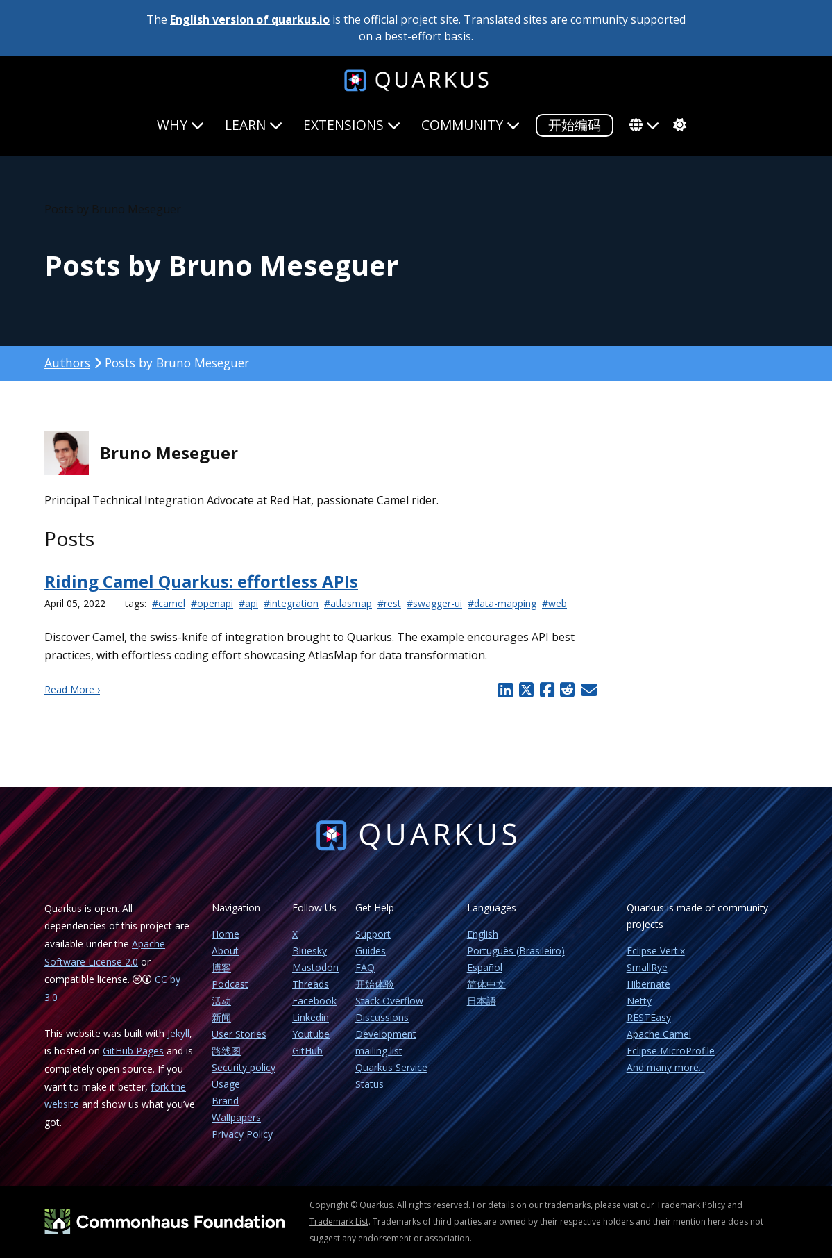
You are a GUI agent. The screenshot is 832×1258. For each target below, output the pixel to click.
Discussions (382, 1017)
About (225, 950)
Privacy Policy (242, 1134)
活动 (221, 1000)
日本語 (481, 1000)
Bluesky (309, 950)
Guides (370, 950)
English (482, 934)
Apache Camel (659, 1034)
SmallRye (647, 967)
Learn (253, 124)
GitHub (307, 1050)
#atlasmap (348, 603)
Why (180, 124)
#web (554, 603)
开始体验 (374, 984)
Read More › (72, 689)
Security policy (243, 1067)
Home (225, 934)
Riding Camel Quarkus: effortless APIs (201, 581)
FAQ (365, 967)
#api (248, 603)
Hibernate (648, 984)
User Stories (239, 1034)
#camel (168, 603)
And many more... (666, 1067)
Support (373, 934)
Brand (225, 1100)
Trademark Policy (690, 1205)
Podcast (230, 984)
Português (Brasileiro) (516, 950)
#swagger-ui (434, 603)
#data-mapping (502, 603)
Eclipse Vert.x (656, 950)
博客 (221, 967)
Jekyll (178, 1033)
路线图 (226, 1050)
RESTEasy (649, 1017)
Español (484, 967)
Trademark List (338, 1221)
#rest (389, 603)
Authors (67, 362)
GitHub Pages (133, 1050)
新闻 (221, 1017)
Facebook (314, 1000)
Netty (639, 1000)
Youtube (311, 1034)
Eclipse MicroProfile (671, 1050)
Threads (310, 984)
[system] (678, 125)
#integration (291, 603)
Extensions (351, 124)
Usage (226, 1084)
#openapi (212, 603)
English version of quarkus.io (250, 19)
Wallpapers (236, 1117)
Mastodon (315, 967)
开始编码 (574, 124)
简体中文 (486, 984)
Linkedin (310, 1017)
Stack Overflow (389, 1000)
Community (470, 124)
